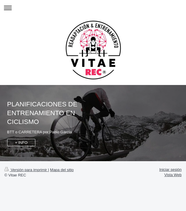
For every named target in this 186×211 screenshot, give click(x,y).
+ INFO (21, 142)
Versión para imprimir (26, 170)
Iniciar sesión (170, 169)
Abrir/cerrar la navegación (93, 7)
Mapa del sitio (62, 170)
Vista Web (173, 175)
